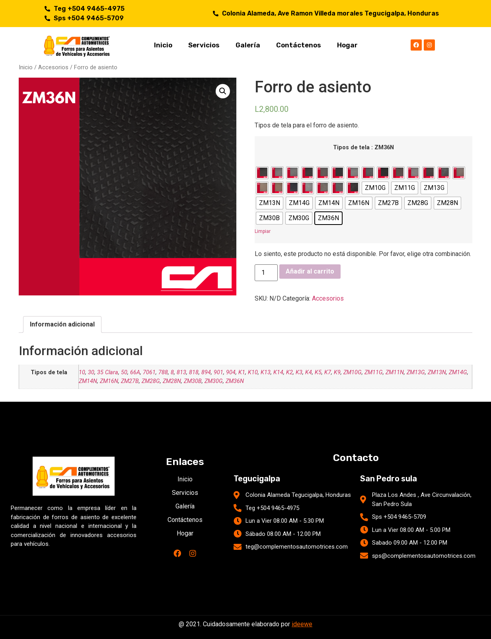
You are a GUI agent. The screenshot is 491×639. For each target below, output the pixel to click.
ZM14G (458, 372)
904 (231, 372)
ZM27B (130, 381)
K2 (289, 372)
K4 (308, 372)
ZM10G (352, 372)
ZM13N (437, 372)
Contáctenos (298, 45)
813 (181, 372)
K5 (318, 372)
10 (82, 372)
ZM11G (373, 372)
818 (194, 372)
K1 (241, 372)
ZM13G (416, 372)
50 (124, 372)
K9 (337, 372)
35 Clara (107, 372)
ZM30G (214, 381)
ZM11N (395, 372)
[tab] (62, 324)
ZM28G (151, 381)
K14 (278, 372)
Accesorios (53, 67)
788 (163, 372)
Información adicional (62, 324)
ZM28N (172, 381)
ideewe (302, 624)
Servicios (204, 45)
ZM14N (88, 381)
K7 (327, 372)
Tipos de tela (351, 147)
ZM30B (193, 381)
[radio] (262, 173)
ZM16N (109, 381)
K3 (299, 372)
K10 (253, 372)
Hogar (347, 45)
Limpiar (263, 231)
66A (135, 372)
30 (91, 372)
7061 (149, 372)
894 (206, 372)
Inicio (163, 45)
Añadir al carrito (310, 271)
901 (218, 372)
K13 (266, 372)
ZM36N (235, 381)
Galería (248, 45)
